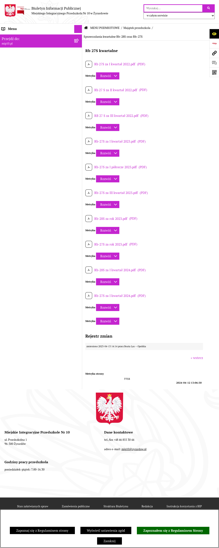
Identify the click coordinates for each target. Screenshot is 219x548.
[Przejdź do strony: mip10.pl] (214, 53)
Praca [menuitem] (6, 237)
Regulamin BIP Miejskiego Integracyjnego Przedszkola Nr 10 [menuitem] (32, 255)
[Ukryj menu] (78, 29)
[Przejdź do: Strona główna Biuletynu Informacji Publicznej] (86, 28)
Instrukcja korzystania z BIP (184, 506)
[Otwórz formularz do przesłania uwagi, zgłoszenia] (214, 62)
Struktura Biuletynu (116, 506)
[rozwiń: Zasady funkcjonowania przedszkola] (79, 88)
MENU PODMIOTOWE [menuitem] (18, 45)
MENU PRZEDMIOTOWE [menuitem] (19, 221)
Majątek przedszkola (136, 28)
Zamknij (109, 541)
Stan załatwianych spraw (32, 506)
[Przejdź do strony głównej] (56, 10)
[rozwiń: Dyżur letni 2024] (79, 294)
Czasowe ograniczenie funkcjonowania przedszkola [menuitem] (30, 280)
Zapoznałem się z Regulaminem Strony (173, 531)
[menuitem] (41, 56)
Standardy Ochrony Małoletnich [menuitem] (25, 302)
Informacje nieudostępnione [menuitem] (22, 245)
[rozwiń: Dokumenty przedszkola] (79, 229)
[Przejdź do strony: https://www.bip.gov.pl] (214, 43)
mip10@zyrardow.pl (133, 449)
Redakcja (147, 506)
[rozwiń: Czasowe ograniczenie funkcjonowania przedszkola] (79, 278)
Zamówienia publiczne (76, 506)
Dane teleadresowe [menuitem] (16, 37)
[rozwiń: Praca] (79, 237)
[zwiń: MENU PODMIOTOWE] (79, 45)
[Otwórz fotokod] (214, 72)
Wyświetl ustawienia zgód (106, 531)
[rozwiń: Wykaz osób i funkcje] (79, 77)
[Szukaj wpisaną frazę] (209, 8)
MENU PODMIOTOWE (105, 28)
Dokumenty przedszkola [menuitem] (19, 229)
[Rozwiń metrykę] (107, 75)
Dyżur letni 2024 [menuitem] (14, 294)
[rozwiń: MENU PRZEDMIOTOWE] (79, 221)
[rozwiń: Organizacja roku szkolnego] (79, 270)
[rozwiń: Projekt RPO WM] (79, 55)
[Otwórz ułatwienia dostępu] (214, 34)
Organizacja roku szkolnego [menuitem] (22, 270)
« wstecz (197, 358)
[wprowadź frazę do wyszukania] (173, 8)
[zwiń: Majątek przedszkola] (79, 131)
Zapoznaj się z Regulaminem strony (42, 531)
